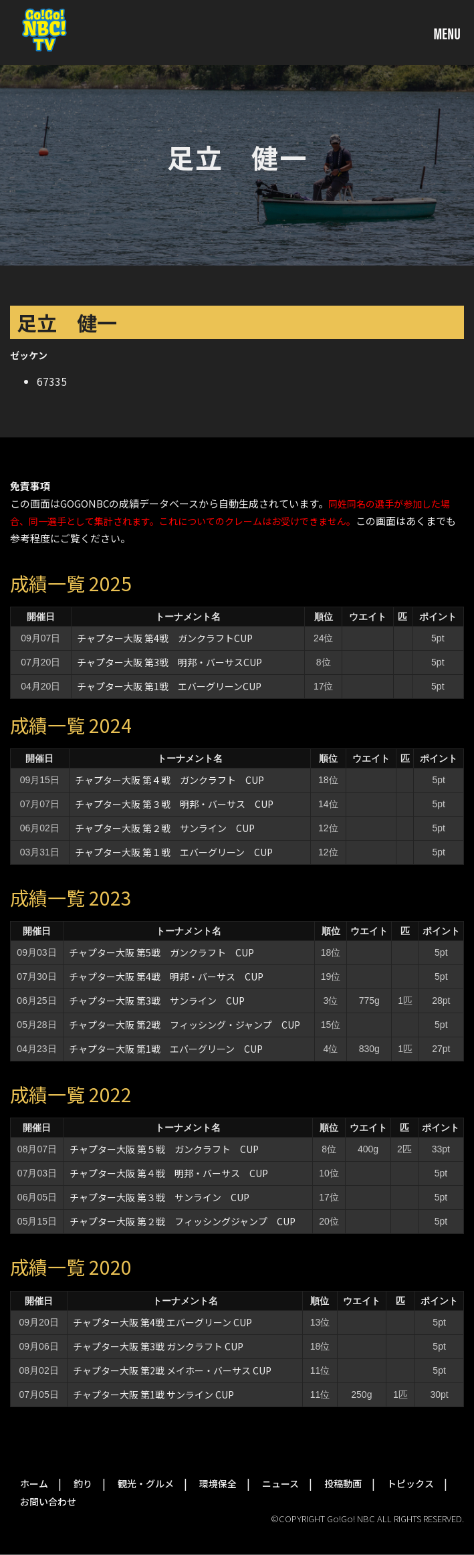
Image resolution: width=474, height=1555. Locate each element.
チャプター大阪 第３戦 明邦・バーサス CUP (174, 804)
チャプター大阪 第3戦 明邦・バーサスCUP (169, 662)
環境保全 (218, 1483)
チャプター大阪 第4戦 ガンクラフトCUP (165, 638)
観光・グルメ (146, 1483)
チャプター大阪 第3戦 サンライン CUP (157, 1000)
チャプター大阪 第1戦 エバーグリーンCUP (169, 686)
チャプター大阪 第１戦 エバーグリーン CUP (174, 852)
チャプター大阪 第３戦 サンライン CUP (159, 1197)
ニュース (280, 1483)
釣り (83, 1483)
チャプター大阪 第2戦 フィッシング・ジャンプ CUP (184, 1024)
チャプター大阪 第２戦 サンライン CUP (165, 828)
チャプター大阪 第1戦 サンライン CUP (153, 1394)
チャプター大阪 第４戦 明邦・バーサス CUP (169, 1173)
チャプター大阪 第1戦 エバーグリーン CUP (166, 1048)
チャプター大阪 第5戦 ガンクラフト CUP (161, 952)
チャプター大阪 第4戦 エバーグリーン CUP (162, 1322)
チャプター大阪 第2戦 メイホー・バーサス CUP (172, 1370)
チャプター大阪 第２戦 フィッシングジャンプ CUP (182, 1221)
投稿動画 (343, 1483)
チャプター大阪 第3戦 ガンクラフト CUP (158, 1346)
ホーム (34, 1483)
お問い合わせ (48, 1501)
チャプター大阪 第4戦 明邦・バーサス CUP (166, 976)
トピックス (410, 1483)
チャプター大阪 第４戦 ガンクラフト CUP (169, 780)
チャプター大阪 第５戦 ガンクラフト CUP (164, 1149)
